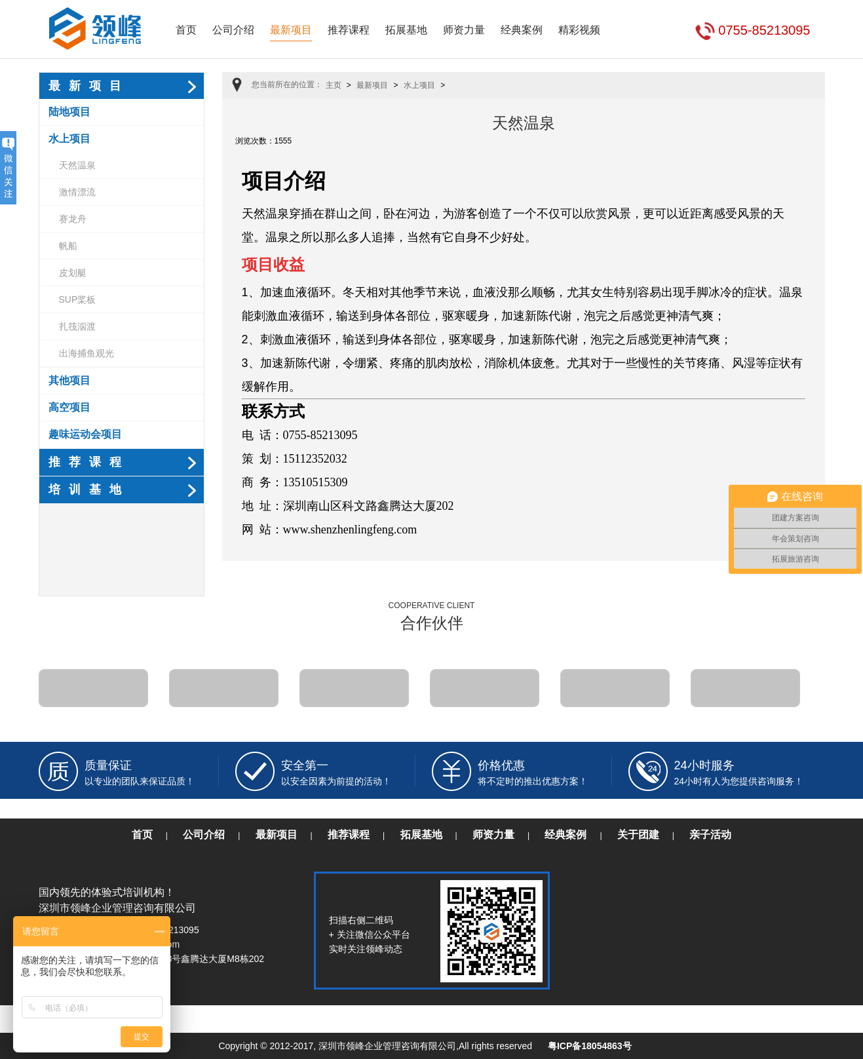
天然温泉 (77, 165)
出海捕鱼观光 (86, 353)
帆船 (68, 246)
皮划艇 (72, 272)
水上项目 (69, 138)
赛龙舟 (72, 219)
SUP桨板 (77, 299)
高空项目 (69, 407)
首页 (186, 29)
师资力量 (464, 29)
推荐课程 (349, 29)
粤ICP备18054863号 (590, 1046)
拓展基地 (406, 29)
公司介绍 (233, 29)
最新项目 (291, 29)
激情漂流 (77, 192)
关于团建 (638, 834)
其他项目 (69, 380)
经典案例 (522, 29)
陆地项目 (69, 111)
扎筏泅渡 (77, 326)
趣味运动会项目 (85, 434)
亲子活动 (710, 834)
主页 (333, 85)
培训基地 (89, 489)
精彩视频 (579, 29)
